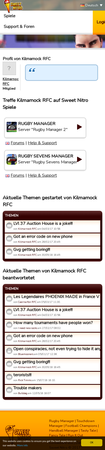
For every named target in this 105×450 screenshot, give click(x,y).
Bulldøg (22, 393)
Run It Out (75, 435)
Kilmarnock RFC (27, 228)
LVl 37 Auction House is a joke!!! (43, 223)
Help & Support (42, 143)
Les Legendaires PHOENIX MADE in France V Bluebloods (56, 297)
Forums (17, 143)
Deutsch (89, 5)
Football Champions (81, 425)
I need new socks (27, 328)
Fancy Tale (57, 435)
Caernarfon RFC (27, 302)
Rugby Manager (61, 421)
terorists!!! (22, 375)
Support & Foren (19, 27)
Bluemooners (25, 354)
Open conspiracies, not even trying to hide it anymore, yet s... (56, 349)
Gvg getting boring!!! (31, 249)
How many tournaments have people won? (53, 323)
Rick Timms (25, 380)
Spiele (9, 16)
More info (22, 445)
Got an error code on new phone (43, 236)
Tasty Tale (88, 430)
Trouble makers (27, 388)
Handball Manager (63, 430)
